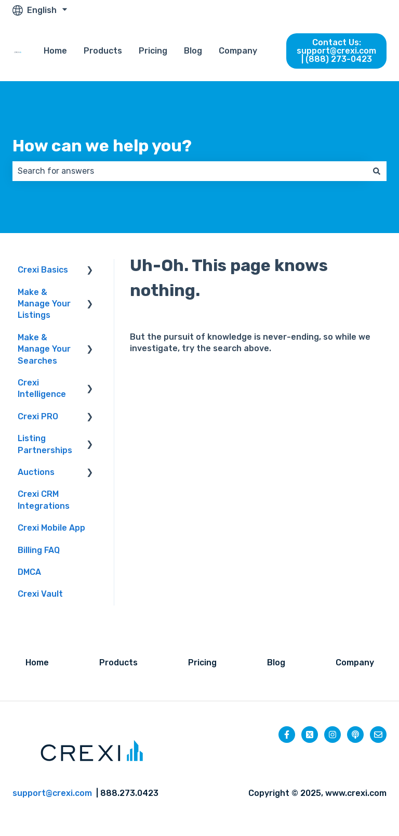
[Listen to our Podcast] (355, 734)
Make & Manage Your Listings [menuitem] (44, 303)
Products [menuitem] (118, 662)
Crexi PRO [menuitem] (38, 416)
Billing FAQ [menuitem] (39, 550)
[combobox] (189, 171)
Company (238, 51)
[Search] (377, 171)
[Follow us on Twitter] (309, 734)
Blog (193, 51)
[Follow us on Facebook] (286, 734)
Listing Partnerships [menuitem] (45, 444)
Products (103, 51)
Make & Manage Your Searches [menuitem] (44, 349)
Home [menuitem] (37, 662)
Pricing (153, 51)
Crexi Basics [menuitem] (43, 270)
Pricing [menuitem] (202, 662)
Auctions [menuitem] (36, 472)
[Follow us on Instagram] (332, 734)
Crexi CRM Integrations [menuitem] (44, 499)
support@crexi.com (52, 793)
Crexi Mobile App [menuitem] (51, 528)
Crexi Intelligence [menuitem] (42, 388)
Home (55, 51)
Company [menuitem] (355, 662)
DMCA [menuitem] (29, 572)
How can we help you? (102, 146)
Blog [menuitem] (276, 662)
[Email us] (378, 734)
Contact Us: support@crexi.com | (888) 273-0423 (336, 50)
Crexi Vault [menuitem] (40, 594)
